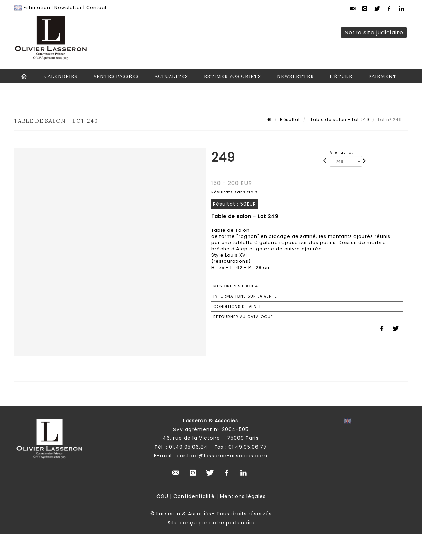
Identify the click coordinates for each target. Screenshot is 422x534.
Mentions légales (243, 496)
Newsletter (68, 7)
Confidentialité (194, 496)
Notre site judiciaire (373, 32)
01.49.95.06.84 (188, 446)
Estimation (37, 7)
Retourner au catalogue (243, 316)
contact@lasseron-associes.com (222, 455)
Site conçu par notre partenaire (211, 522)
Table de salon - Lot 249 (339, 119)
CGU (162, 496)
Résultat (290, 119)
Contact (96, 7)
